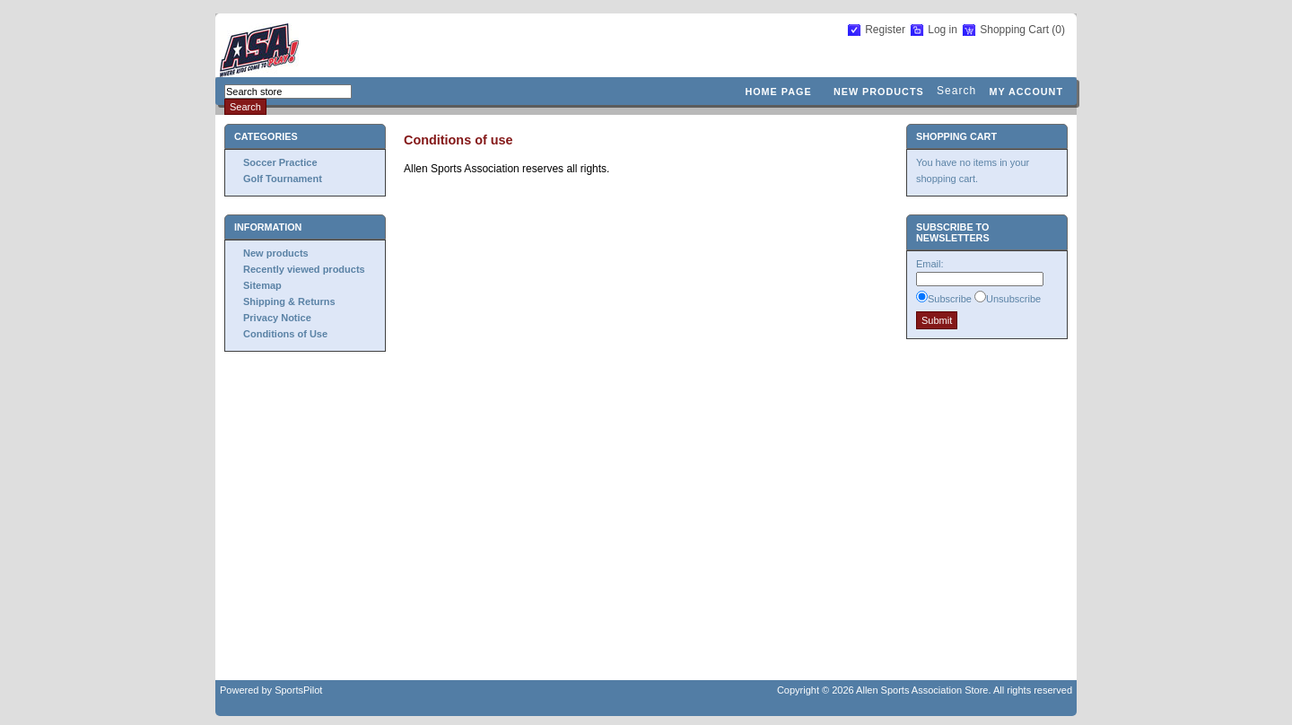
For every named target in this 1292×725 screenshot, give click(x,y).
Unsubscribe (1013, 298)
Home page (778, 91)
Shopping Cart (1016, 29)
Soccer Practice (280, 162)
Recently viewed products (304, 269)
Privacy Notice (277, 317)
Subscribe (950, 298)
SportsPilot (298, 690)
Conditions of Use (285, 333)
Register (885, 29)
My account (1026, 91)
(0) (1058, 29)
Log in (942, 29)
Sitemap (262, 285)
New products (879, 91)
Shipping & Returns (289, 301)
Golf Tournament (282, 178)
